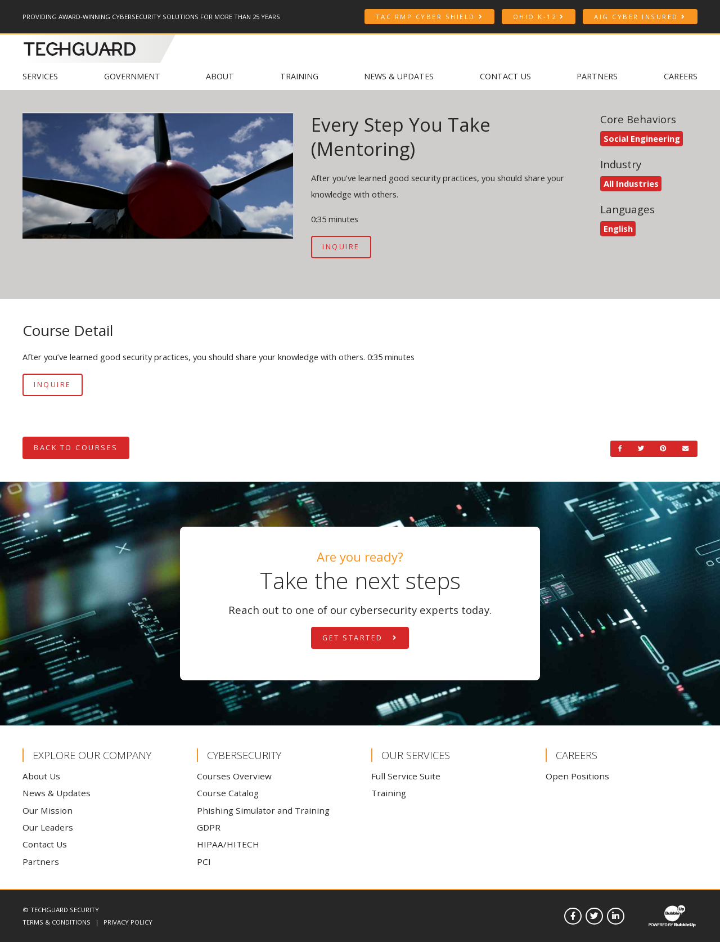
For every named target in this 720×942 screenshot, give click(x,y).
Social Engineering (642, 138)
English (618, 228)
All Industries (631, 183)
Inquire (341, 247)
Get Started (360, 638)
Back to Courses (76, 447)
